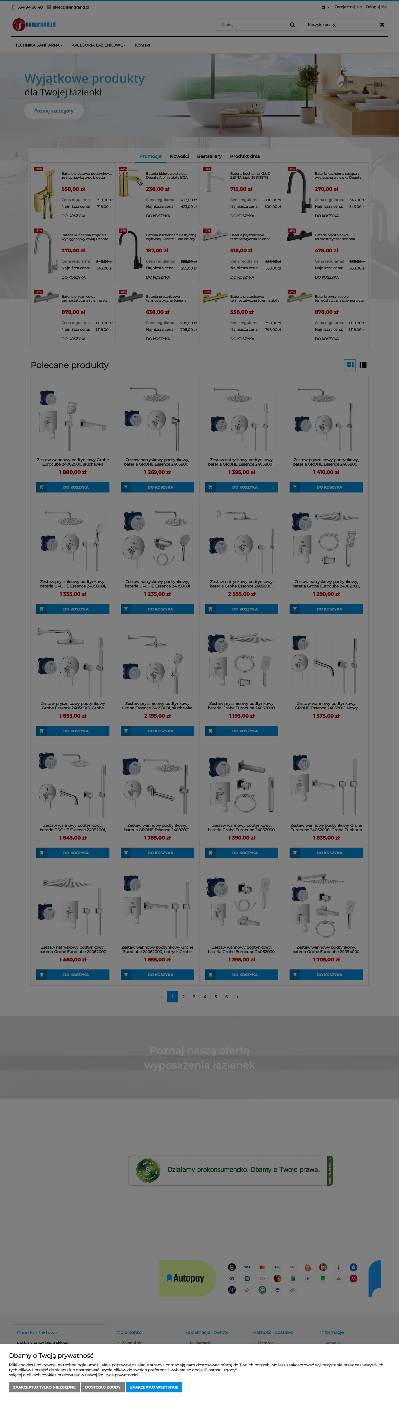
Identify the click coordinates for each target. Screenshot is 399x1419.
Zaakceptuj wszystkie (154, 1387)
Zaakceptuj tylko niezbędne (44, 1387)
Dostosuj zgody (103, 1387)
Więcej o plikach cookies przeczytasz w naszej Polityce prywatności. (74, 1374)
